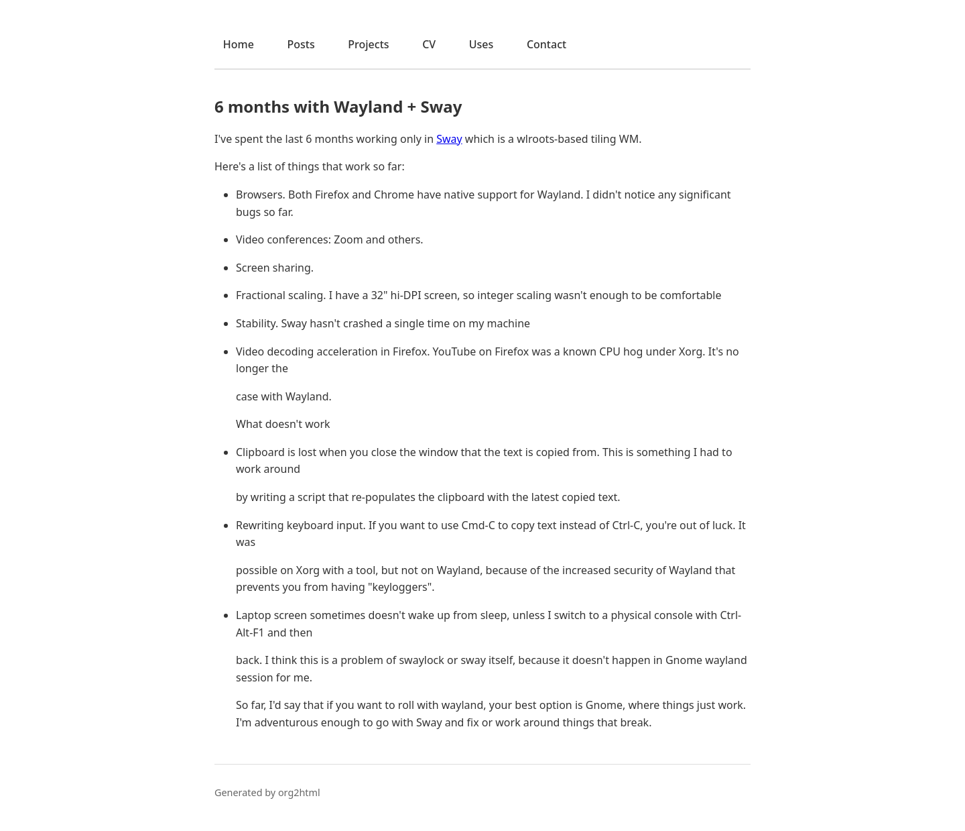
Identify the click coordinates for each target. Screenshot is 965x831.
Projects (368, 44)
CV (429, 44)
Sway (449, 138)
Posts (300, 44)
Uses (481, 44)
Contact (546, 44)
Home (238, 44)
